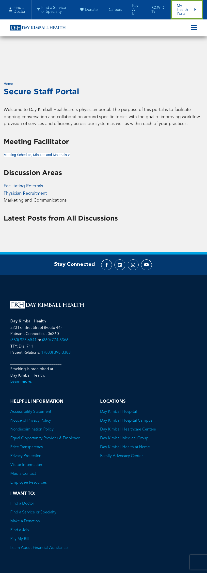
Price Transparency (26, 414)
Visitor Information (26, 432)
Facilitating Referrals (23, 152)
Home (8, 49)
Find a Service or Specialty (33, 480)
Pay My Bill (19, 506)
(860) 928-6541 (23, 307)
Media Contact (23, 441)
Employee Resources (28, 450)
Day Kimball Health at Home (125, 414)
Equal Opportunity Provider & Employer (45, 406)
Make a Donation (25, 489)
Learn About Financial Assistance (39, 515)
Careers (115, 10)
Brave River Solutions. (123, 543)
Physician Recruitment (25, 159)
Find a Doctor (22, 471)
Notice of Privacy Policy (30, 388)
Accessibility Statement (30, 379)
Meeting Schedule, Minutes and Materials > (37, 121)
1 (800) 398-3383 (56, 320)
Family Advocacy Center (121, 423)
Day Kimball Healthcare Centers (128, 397)
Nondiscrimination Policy (32, 397)
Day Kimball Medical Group (124, 406)
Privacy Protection (25, 423)
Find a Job (19, 497)
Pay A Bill (135, 10)
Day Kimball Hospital (118, 379)
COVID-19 (158, 10)
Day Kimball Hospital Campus (126, 388)
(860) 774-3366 (55, 307)
